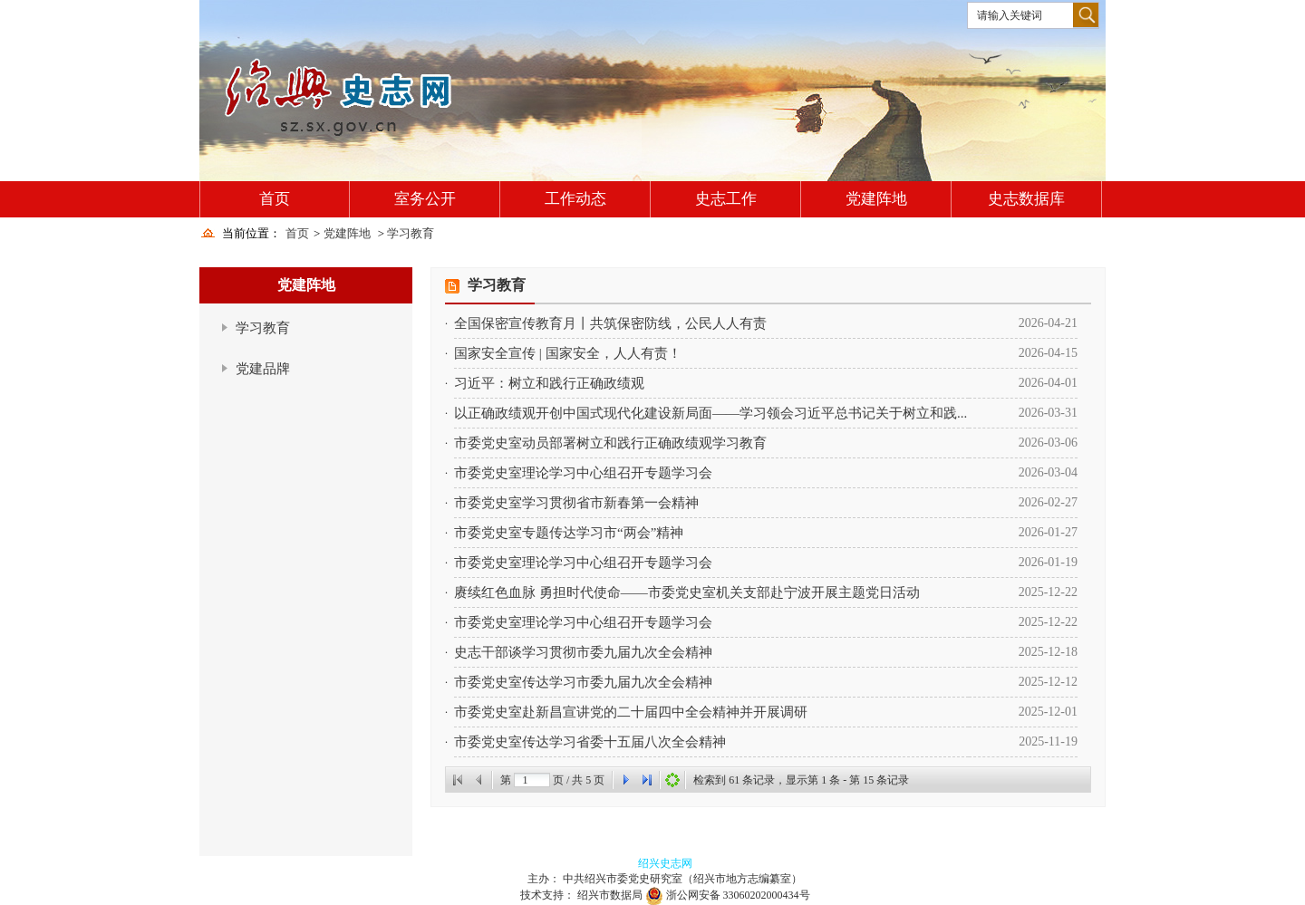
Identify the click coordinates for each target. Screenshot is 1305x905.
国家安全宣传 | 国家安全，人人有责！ (568, 353)
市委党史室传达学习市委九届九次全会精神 (583, 682)
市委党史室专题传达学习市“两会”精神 (568, 532)
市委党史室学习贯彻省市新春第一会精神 (576, 503)
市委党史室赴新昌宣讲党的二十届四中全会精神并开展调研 (630, 712)
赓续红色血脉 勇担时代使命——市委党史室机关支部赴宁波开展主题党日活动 (687, 592)
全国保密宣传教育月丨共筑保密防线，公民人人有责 (610, 323)
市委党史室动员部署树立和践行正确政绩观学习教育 (610, 443)
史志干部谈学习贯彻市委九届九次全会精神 (583, 652)
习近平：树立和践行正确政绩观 (549, 383)
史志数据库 (1026, 198)
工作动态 (575, 198)
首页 (274, 198)
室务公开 (425, 198)
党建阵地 (876, 198)
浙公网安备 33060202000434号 (738, 895)
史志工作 (726, 198)
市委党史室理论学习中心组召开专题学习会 (583, 473)
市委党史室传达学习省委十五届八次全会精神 (590, 742)
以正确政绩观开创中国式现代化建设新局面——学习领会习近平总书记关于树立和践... (710, 413)
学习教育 (410, 233)
